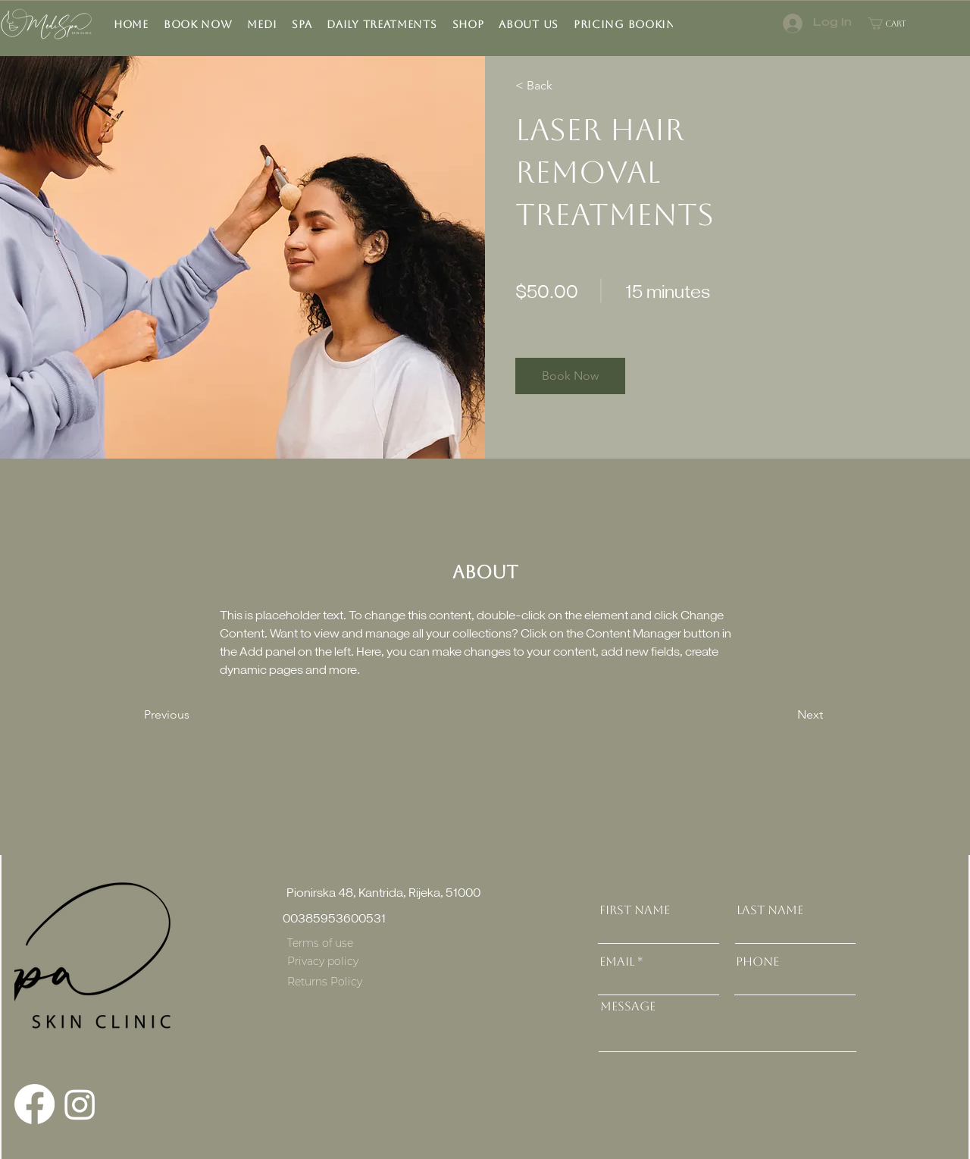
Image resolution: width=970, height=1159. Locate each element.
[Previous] (187, 714)
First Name (634, 910)
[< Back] (558, 85)
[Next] (781, 714)
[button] (301, 24)
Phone (757, 962)
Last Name (770, 910)
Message (628, 1007)
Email (616, 962)
